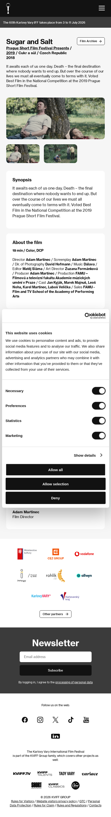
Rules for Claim (44, 805)
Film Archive (88, 41)
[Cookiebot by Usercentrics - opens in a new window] (84, 316)
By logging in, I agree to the (55, 682)
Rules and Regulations (72, 805)
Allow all (55, 470)
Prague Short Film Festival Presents (37, 48)
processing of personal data (74, 682)
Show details (85, 455)
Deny (55, 498)
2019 (10, 53)
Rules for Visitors (22, 801)
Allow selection (55, 484)
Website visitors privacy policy (56, 801)
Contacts (95, 805)
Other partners (53, 614)
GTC (82, 801)
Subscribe (55, 670)
